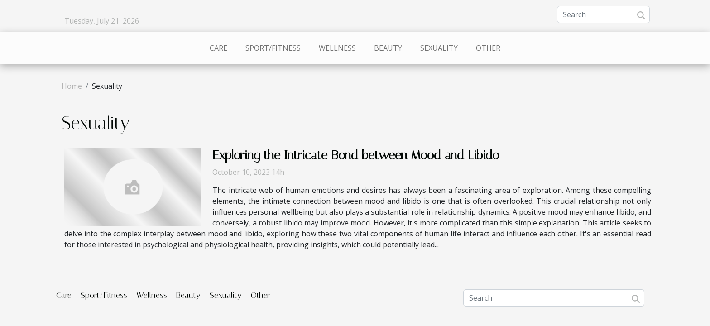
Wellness (337, 48)
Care (218, 48)
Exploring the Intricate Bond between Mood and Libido (355, 155)
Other (488, 48)
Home (72, 86)
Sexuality (439, 48)
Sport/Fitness (273, 48)
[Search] (603, 14)
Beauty (388, 48)
